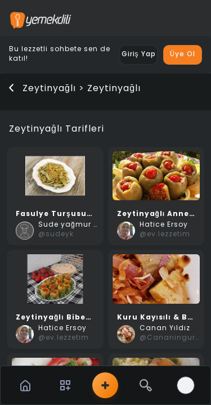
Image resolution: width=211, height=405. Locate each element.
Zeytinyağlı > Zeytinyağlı (82, 88)
